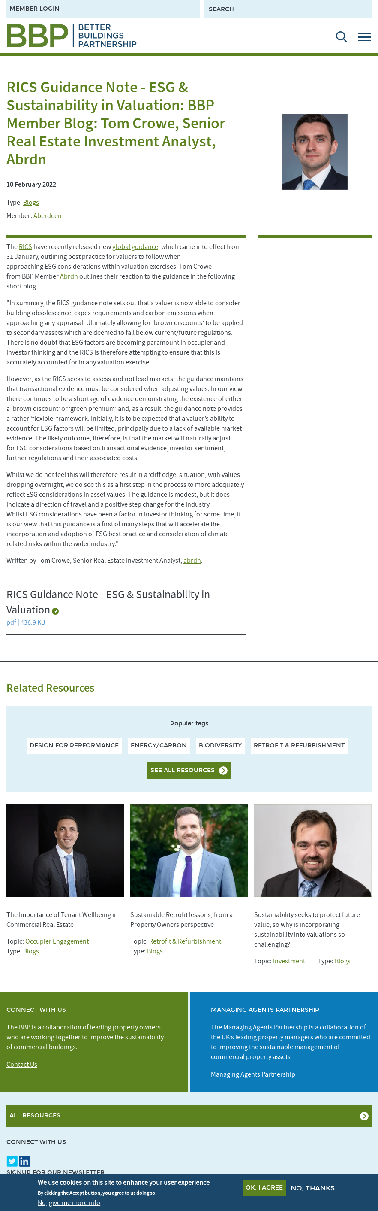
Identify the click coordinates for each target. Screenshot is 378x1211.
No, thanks (313, 1188)
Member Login (34, 8)
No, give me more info (69, 1203)
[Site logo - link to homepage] (71, 35)
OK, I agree (264, 1187)
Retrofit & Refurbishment (299, 745)
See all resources (182, 770)
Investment (289, 961)
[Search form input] (288, 9)
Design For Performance (74, 745)
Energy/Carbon (159, 745)
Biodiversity (220, 745)
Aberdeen (47, 216)
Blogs (31, 202)
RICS (25, 247)
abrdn (192, 560)
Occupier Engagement (57, 941)
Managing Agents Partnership (253, 1074)
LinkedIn (24, 1161)
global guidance (135, 247)
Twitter (12, 1161)
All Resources (34, 1115)
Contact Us (21, 1064)
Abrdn (69, 276)
